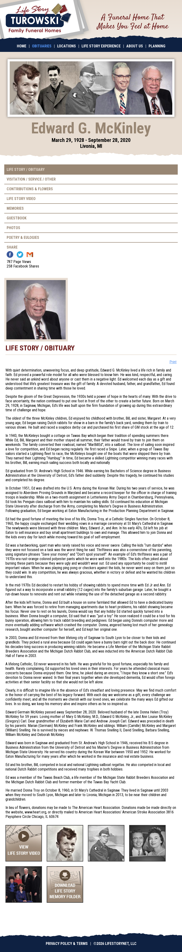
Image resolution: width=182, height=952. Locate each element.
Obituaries (41, 46)
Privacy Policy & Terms (67, 943)
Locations (66, 46)
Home (21, 46)
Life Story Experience (101, 46)
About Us (134, 46)
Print (173, 362)
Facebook (10, 254)
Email (30, 254)
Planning (157, 46)
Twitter (20, 254)
